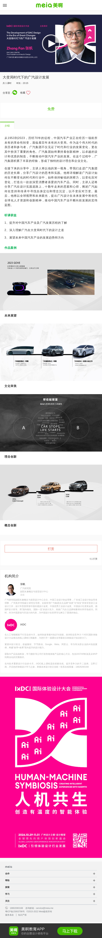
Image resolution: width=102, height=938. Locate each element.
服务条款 (9, 915)
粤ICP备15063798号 (15, 911)
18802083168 (16, 908)
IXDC (23, 624)
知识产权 (22, 915)
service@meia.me (44, 908)
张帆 (22, 584)
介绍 (7, 125)
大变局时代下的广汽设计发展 (26, 77)
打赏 (51, 549)
